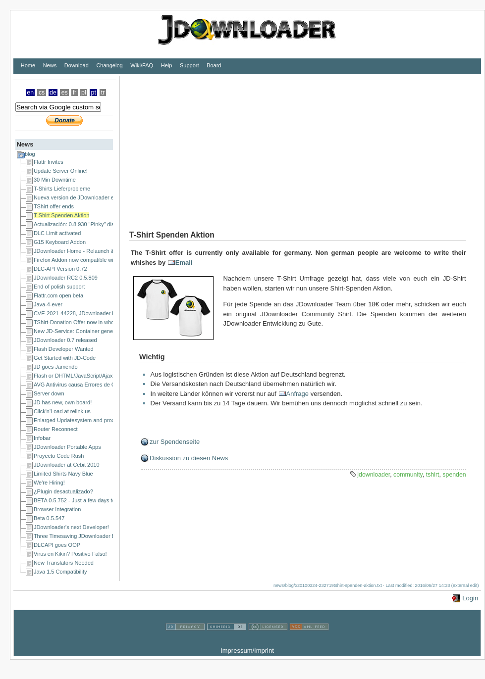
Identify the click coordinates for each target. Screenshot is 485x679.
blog (30, 154)
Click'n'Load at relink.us (62, 411)
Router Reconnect (56, 429)
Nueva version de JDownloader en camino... (87, 197)
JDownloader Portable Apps (67, 447)
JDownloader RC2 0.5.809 (66, 278)
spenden (454, 474)
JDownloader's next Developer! (71, 527)
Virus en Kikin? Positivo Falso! (70, 554)
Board (214, 65)
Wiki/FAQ (141, 65)
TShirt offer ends (54, 206)
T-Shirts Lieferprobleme (62, 189)
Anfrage (297, 393)
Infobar (42, 438)
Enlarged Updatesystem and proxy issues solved (93, 420)
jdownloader (373, 474)
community (408, 474)
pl (83, 92)
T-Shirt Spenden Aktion (62, 215)
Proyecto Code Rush (59, 456)
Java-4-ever (48, 304)
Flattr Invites (48, 162)
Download (76, 65)
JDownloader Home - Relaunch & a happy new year (96, 251)
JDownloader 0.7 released (65, 340)
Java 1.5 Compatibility (60, 572)
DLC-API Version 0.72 (60, 269)
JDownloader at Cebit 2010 (67, 465)
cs (42, 92)
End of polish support (59, 287)
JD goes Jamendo (56, 367)
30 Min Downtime (55, 180)
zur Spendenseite (175, 441)
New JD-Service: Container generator (79, 331)
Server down (49, 393)
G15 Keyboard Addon (60, 242)
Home (28, 65)
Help (166, 65)
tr (103, 92)
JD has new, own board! (63, 402)
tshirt (432, 474)
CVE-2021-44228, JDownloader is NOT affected (92, 313)
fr (75, 92)
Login (470, 598)
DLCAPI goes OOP (57, 545)
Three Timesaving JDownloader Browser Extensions (97, 536)
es (64, 92)
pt (93, 92)
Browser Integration (57, 509)
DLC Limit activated (57, 233)
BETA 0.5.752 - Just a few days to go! (79, 500)
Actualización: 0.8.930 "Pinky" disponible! (83, 224)
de (53, 92)
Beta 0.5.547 (49, 518)
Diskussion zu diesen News (189, 458)
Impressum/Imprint (247, 650)
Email (184, 262)
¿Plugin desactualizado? (63, 491)
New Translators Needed (64, 563)
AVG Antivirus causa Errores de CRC (78, 385)
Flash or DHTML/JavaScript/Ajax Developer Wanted (96, 376)
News (50, 65)
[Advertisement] (218, 145)
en (30, 92)
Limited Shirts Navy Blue (63, 474)
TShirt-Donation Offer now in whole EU (80, 322)
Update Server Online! (61, 171)
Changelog (109, 65)
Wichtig (152, 357)
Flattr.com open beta (58, 295)
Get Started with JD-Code (65, 358)
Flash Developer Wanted (64, 349)
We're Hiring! (49, 482)
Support (189, 65)
